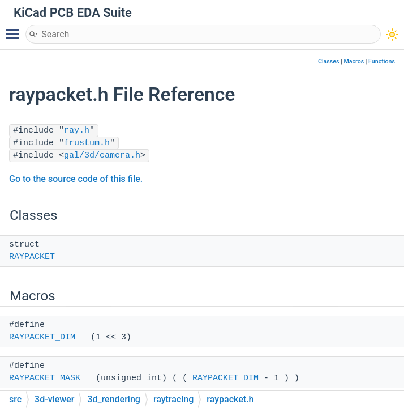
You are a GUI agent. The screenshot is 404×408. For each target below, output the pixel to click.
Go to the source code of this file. (76, 178)
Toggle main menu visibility (15, 29)
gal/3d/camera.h (102, 155)
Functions (381, 61)
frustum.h (87, 143)
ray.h (76, 130)
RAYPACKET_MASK (44, 378)
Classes (328, 61)
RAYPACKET (32, 257)
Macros (353, 61)
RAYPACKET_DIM (42, 337)
